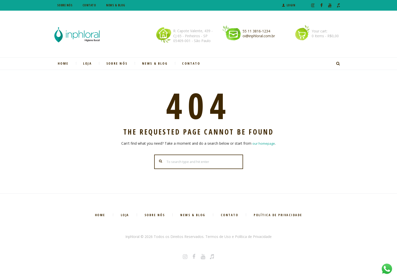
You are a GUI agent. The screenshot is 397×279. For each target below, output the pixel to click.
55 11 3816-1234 (256, 31)
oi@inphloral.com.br (259, 35)
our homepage (264, 143)
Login (291, 5)
